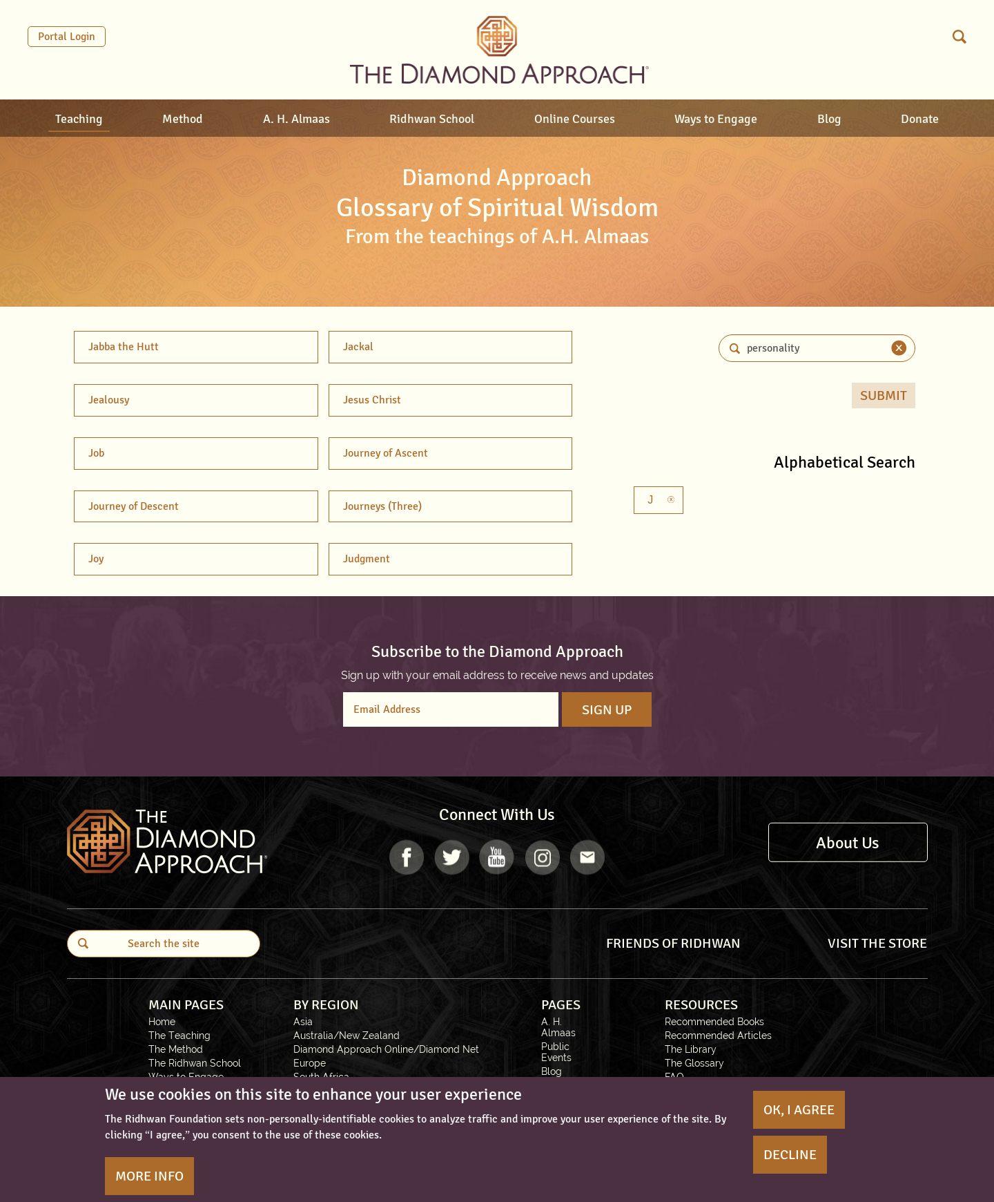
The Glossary (694, 1063)
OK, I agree (799, 1109)
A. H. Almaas (296, 118)
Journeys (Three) (382, 506)
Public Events (556, 1052)
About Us (847, 842)
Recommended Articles (718, 1035)
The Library (691, 1049)
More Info (149, 1176)
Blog (829, 118)
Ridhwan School (431, 118)
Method (182, 118)
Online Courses (574, 118)
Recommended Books (714, 1021)
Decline (790, 1154)
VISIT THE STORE (877, 943)
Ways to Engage (715, 118)
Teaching (79, 118)
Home (161, 1021)
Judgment (366, 559)
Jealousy (108, 400)
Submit (883, 395)
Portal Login (66, 37)
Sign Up (607, 709)
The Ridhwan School (194, 1063)
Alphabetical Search (844, 462)
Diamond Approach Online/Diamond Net (386, 1049)
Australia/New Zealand (346, 1035)
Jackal (358, 347)
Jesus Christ (372, 400)
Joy (96, 559)
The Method (175, 1049)
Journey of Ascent (385, 453)
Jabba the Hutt (123, 347)
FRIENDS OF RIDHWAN (673, 943)
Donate (920, 118)
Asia (303, 1021)
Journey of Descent (133, 506)
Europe (309, 1063)
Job (96, 453)
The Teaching (179, 1035)
